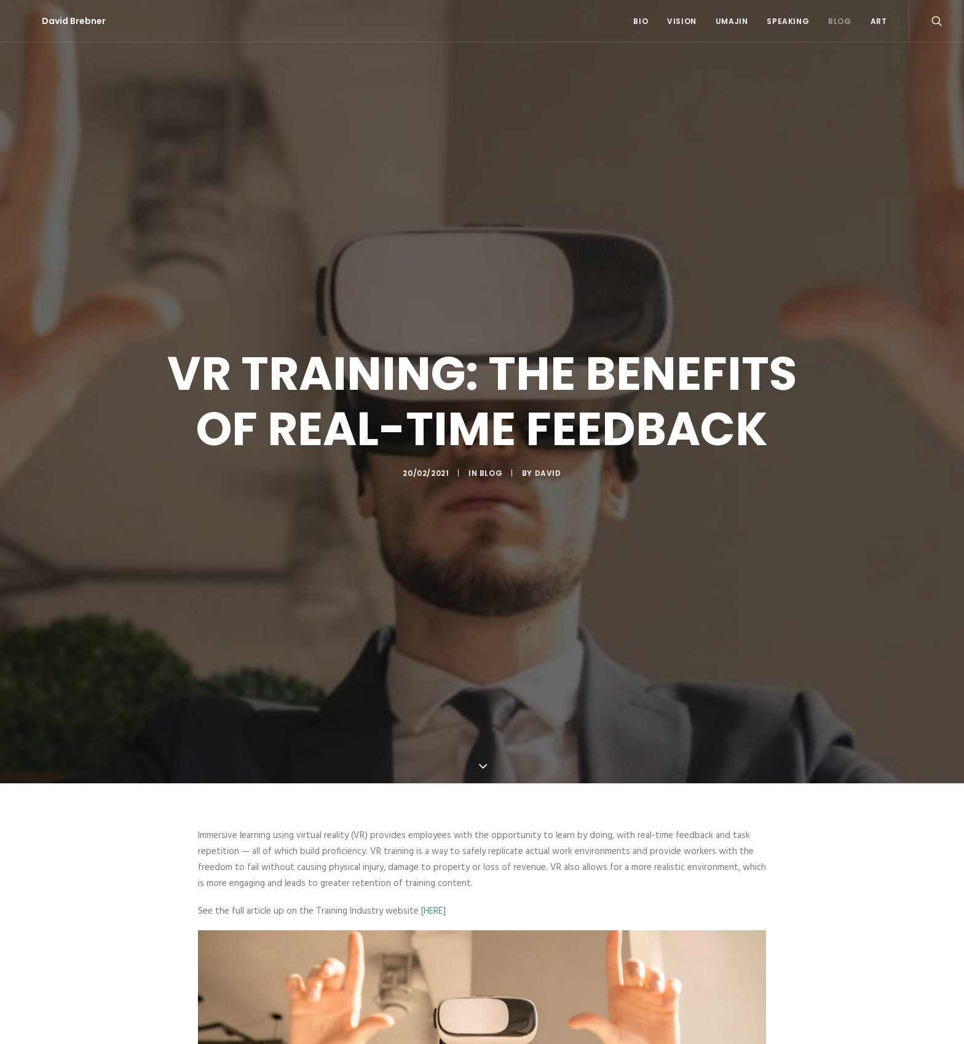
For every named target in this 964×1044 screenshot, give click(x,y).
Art (879, 21)
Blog (839, 21)
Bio (640, 21)
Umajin (732, 21)
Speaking (788, 21)
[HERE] (433, 885)
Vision (682, 21)
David (548, 461)
